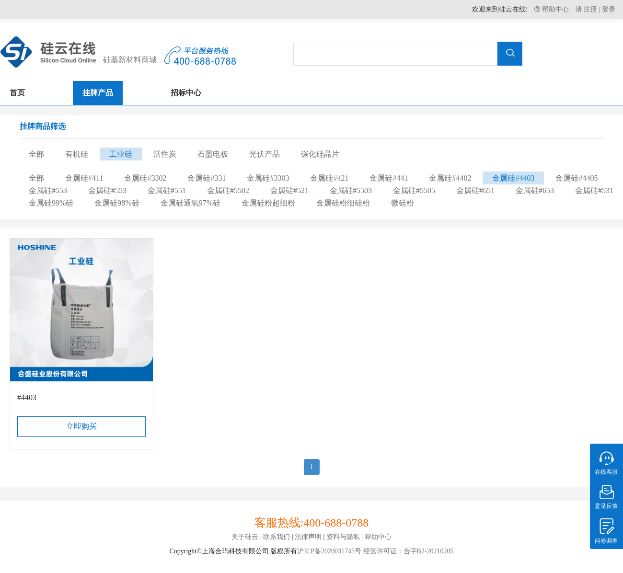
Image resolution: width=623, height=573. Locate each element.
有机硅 (76, 154)
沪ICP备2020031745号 (329, 551)
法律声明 (308, 536)
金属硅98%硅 (116, 203)
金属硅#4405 (576, 178)
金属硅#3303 (268, 178)
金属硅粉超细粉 (268, 203)
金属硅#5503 (351, 190)
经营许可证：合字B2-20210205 (407, 551)
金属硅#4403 (513, 178)
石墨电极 (212, 154)
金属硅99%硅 (51, 203)
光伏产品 (264, 154)
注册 (590, 9)
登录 (608, 9)
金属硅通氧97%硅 (190, 203)
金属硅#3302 (145, 178)
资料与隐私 (343, 536)
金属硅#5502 (228, 190)
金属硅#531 (594, 190)
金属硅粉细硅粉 (343, 203)
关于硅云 (244, 536)
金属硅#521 (289, 190)
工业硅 (120, 154)
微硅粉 (402, 203)
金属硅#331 (206, 178)
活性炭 (164, 154)
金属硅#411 (84, 178)
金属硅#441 (388, 178)
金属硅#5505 (414, 190)
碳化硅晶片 (320, 154)
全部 (36, 154)
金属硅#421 (329, 178)
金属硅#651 (475, 190)
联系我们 (276, 536)
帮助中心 (554, 9)
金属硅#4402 (450, 178)
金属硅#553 (48, 190)
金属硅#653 (535, 190)
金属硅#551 (167, 190)
